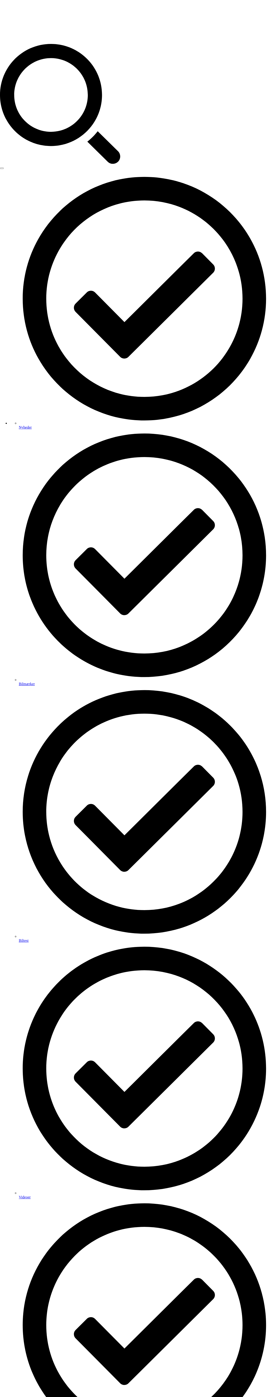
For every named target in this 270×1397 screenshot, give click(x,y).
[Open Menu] (2, 168)
